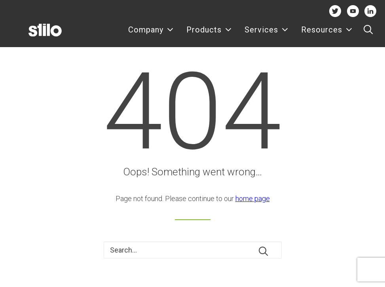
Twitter (335, 11)
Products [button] (209, 35)
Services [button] (266, 35)
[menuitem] (151, 34)
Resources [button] (327, 35)
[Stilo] (33, 34)
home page (252, 198)
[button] (368, 34)
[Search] (193, 249)
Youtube (353, 11)
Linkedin (370, 11)
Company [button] (151, 35)
